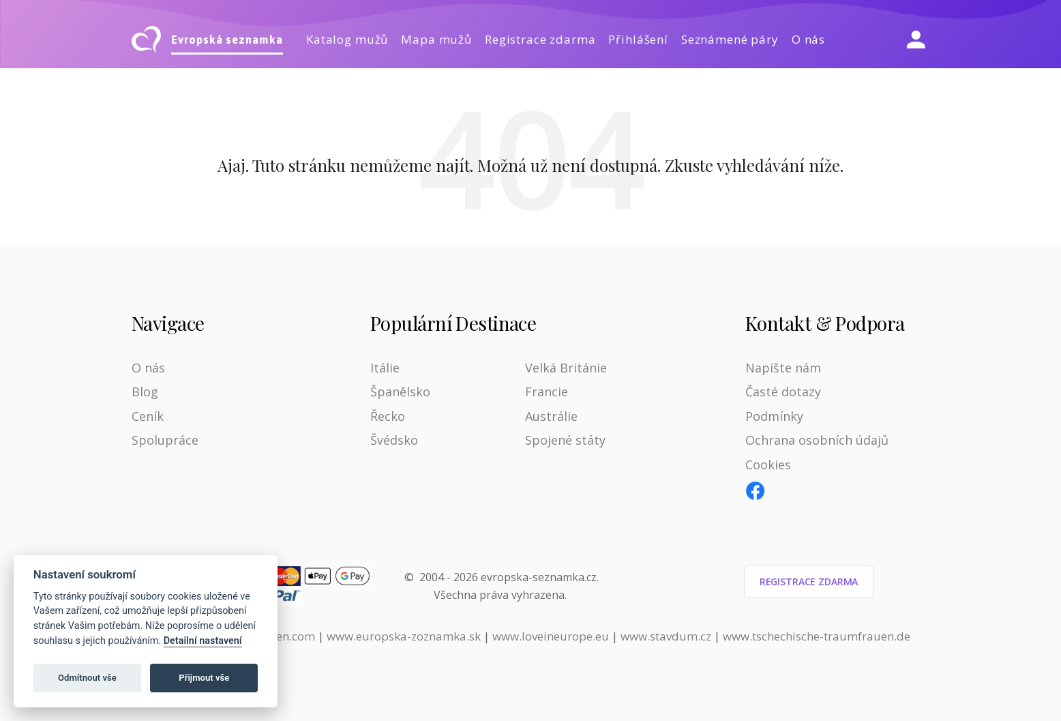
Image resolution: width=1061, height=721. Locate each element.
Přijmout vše (204, 678)
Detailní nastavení (203, 641)
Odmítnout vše (87, 678)
